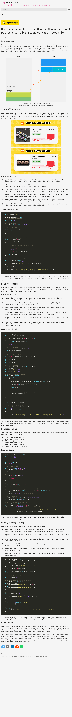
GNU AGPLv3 (43, 713)
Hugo (15, 713)
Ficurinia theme (6, 713)
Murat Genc (12, 3)
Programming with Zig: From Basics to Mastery (35, 5)
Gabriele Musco (24, 713)
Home (8, 5)
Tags (55, 5)
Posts (14, 5)
